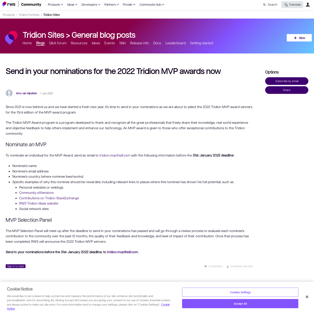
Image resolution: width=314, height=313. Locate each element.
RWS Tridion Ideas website (38, 203)
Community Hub (150, 4)
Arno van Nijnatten (26, 93)
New (302, 38)
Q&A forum (58, 43)
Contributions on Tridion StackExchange (49, 198)
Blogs (40, 43)
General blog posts (103, 34)
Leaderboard (176, 43)
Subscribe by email (286, 81)
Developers (89, 4)
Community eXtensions (36, 192)
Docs (157, 43)
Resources (79, 43)
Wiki (122, 43)
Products (54, 4)
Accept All (240, 303)
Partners (110, 4)
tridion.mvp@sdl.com (114, 155)
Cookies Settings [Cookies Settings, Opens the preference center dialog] (240, 292)
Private (127, 4)
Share (286, 90)
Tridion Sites (51, 15)
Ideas (70, 4)
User (307, 4)
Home (27, 43)
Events (109, 43)
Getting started (201, 43)
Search (272, 4)
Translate (292, 4)
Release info (139, 43)
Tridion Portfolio (29, 15)
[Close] (307, 297)
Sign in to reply (15, 266)
